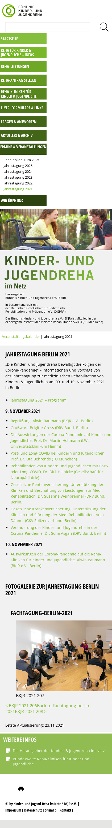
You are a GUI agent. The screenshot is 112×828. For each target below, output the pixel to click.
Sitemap (50, 810)
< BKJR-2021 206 (21, 706)
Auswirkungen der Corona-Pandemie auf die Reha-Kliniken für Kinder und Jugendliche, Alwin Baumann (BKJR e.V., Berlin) (58, 559)
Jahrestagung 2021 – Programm (39, 400)
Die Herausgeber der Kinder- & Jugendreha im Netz (59, 750)
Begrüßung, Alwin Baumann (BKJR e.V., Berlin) (52, 420)
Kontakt (65, 810)
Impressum (13, 810)
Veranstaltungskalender (21, 336)
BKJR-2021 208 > (31, 711)
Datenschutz (33, 810)
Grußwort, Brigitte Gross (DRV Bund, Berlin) (49, 427)
